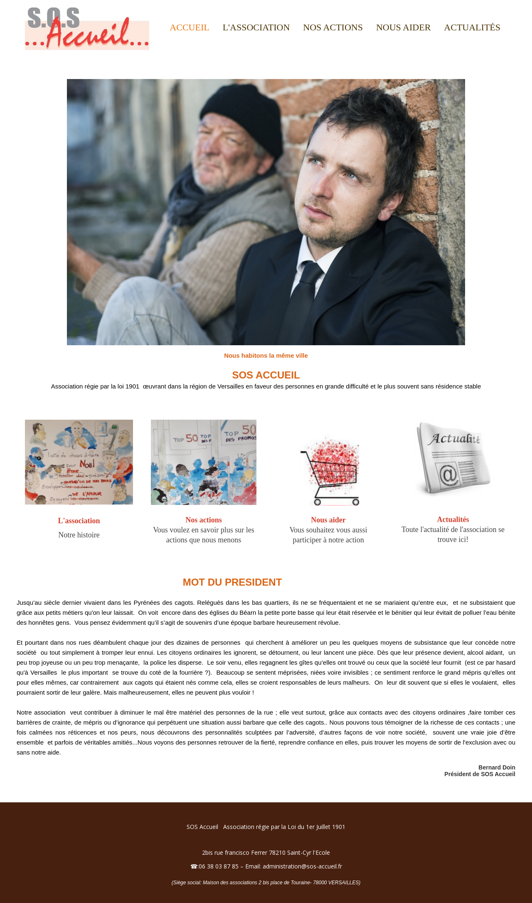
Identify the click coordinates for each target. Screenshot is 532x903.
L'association (256, 27)
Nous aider (403, 27)
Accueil (189, 27)
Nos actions (333, 27)
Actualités (472, 27)
